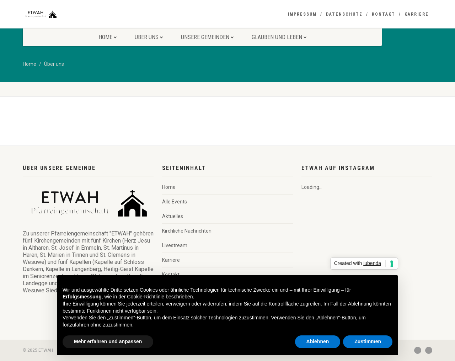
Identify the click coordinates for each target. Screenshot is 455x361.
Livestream (174, 245)
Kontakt (383, 14)
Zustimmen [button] (367, 341)
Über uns (149, 37)
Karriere (417, 14)
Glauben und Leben (279, 37)
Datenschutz (344, 14)
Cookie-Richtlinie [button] (145, 296)
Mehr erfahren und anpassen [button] (108, 341)
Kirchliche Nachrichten (187, 231)
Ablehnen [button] (317, 341)
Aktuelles (172, 216)
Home (107, 37)
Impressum (302, 14)
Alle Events (174, 202)
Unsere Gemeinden (207, 37)
